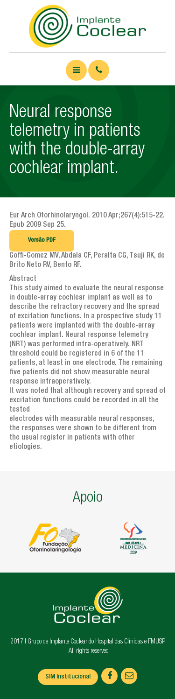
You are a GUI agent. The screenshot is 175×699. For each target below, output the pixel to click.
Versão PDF (42, 241)
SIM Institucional (68, 677)
